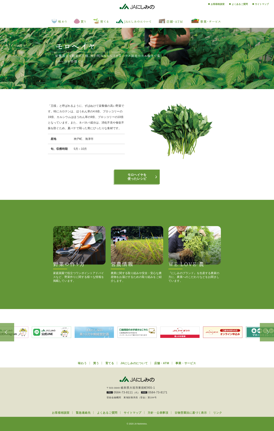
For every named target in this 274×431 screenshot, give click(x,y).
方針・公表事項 (158, 412)
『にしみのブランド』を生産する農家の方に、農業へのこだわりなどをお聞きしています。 (194, 254)
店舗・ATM (161, 363)
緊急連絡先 (83, 412)
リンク (217, 412)
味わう (82, 363)
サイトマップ (262, 4)
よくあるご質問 (240, 4)
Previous (8, 332)
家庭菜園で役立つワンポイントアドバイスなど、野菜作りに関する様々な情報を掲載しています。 (79, 254)
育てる (109, 363)
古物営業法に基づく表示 (191, 412)
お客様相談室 (218, 4)
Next (265, 332)
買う (96, 363)
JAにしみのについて (134, 363)
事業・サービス (185, 363)
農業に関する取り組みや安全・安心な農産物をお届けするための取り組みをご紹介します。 (137, 254)
